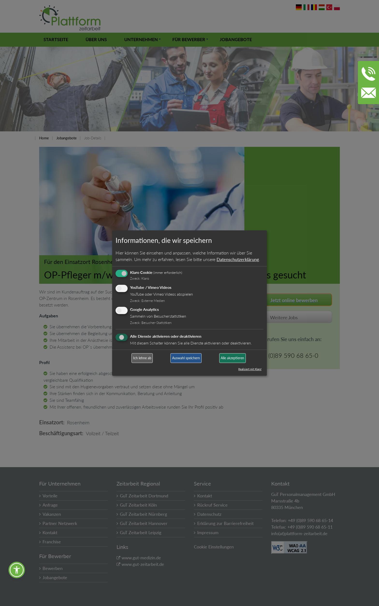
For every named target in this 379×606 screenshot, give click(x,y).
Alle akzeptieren (232, 358)
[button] (17, 570)
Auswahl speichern (186, 358)
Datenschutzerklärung (238, 259)
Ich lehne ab (142, 358)
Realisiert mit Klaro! (250, 369)
